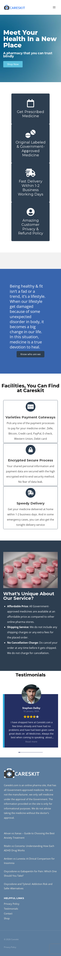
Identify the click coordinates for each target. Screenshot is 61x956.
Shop (7, 918)
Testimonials (11, 908)
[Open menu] (54, 7)
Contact (8, 913)
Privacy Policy (11, 903)
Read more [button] (31, 741)
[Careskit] (14, 7)
